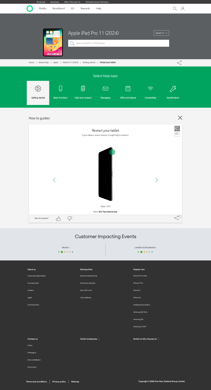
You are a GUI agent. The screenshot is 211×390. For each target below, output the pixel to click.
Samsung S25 (138, 319)
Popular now (139, 269)
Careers (30, 290)
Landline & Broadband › (145, 247)
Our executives (33, 283)
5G (72, 8)
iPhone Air (137, 297)
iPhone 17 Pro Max (140, 276)
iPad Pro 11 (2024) (70, 62)
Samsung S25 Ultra (140, 312)
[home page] (29, 8)
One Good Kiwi (33, 305)
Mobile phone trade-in (141, 305)
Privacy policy (59, 381)
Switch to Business (90, 339)
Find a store (31, 367)
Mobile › (66, 247)
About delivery (85, 297)
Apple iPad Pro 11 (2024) (93, 33)
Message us (31, 352)
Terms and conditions (36, 381)
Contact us (32, 339)
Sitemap (75, 381)
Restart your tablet (108, 62)
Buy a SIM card (86, 290)
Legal (29, 297)
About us (31, 269)
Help (98, 8)
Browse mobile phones (88, 276)
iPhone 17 (136, 290)
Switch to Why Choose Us (146, 339)
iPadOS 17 (160, 33)
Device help (44, 62)
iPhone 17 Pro (138, 283)
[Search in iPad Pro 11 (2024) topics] (118, 43)
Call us (29, 345)
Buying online (86, 269)
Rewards (85, 8)
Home (31, 62)
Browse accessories (87, 283)
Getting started (89, 62)
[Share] (180, 217)
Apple (55, 62)
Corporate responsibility (36, 276)
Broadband (58, 8)
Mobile (42, 8)
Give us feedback (34, 360)
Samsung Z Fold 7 (139, 326)
